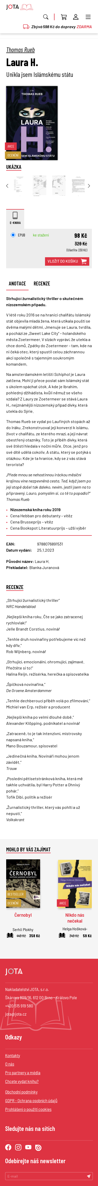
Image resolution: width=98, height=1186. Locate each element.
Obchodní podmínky (21, 1091)
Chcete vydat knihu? (22, 1081)
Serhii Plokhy (23, 929)
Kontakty (12, 1055)
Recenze (42, 283)
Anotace (17, 283)
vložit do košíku (67, 261)
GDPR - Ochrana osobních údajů (31, 1100)
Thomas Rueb (20, 49)
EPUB (18, 234)
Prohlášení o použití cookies (28, 1109)
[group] (19, 185)
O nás (9, 1063)
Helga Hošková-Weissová (75, 931)
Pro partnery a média (22, 1072)
